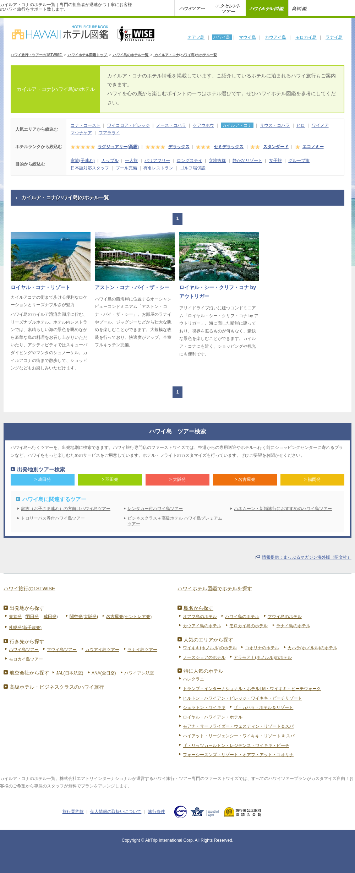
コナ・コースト (85, 125)
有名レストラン (158, 168)
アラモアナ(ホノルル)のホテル (263, 657)
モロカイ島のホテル (248, 625)
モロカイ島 (306, 37)
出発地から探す (27, 608)
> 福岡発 (312, 479)
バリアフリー (157, 160)
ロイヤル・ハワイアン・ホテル (212, 717)
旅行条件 (156, 811)
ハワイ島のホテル (242, 616)
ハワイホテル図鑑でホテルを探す (215, 588)
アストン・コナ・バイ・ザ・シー (132, 287)
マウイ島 (247, 37)
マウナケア (81, 132)
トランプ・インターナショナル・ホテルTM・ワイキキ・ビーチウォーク (252, 688)
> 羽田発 (110, 479)
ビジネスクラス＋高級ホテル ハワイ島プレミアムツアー (174, 521)
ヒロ (300, 125)
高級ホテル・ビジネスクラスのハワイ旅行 (57, 687)
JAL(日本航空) (69, 673)
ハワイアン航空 (139, 673)
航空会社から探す (29, 673)
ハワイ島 (221, 37)
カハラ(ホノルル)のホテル (312, 647)
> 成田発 (42, 479)
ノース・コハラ (171, 125)
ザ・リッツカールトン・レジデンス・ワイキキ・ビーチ (236, 745)
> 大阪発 (177, 479)
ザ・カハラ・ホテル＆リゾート (263, 707)
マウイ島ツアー (62, 649)
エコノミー (313, 146)
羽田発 (32, 616)
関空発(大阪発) (84, 616)
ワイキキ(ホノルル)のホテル (210, 647)
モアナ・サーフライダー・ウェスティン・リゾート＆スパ (238, 726)
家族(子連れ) (83, 160)
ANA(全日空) (104, 673)
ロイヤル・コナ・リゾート (40, 287)
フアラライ (109, 132)
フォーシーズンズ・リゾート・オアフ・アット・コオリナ (238, 754)
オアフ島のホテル (200, 616)
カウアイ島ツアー (102, 649)
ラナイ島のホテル (293, 625)
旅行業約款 (73, 811)
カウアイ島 (275, 37)
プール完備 (126, 168)
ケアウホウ (203, 125)
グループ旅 (299, 160)
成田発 (50, 616)
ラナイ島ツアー (142, 649)
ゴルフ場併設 (193, 168)
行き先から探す (27, 641)
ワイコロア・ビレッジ (128, 125)
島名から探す (198, 608)
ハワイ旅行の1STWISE (29, 588)
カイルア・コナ (237, 125)
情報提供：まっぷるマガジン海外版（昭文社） (306, 557)
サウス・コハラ (275, 125)
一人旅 (131, 160)
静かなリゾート (247, 160)
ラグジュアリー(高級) (118, 146)
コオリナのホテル (262, 647)
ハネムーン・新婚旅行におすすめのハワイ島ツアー (283, 508)
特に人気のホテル (203, 671)
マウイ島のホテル (285, 616)
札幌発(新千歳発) (25, 627)
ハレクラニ (193, 679)
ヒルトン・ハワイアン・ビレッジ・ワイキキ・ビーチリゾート (242, 698)
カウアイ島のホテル (202, 625)
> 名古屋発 (245, 479)
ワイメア (320, 125)
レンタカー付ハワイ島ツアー (155, 508)
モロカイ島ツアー (26, 659)
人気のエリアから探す (208, 639)
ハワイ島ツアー (24, 649)
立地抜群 (217, 160)
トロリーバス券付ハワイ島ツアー (53, 518)
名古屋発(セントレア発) (129, 616)
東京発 (15, 616)
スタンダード (276, 146)
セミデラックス (229, 146)
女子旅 (275, 160)
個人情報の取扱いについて (115, 811)
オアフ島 (195, 37)
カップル (110, 160)
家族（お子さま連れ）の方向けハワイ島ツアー (65, 508)
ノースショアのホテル (204, 657)
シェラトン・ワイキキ (204, 707)
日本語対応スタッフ (90, 168)
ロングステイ (189, 160)
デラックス (179, 146)
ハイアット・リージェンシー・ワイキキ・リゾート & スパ (239, 735)
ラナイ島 (334, 37)
